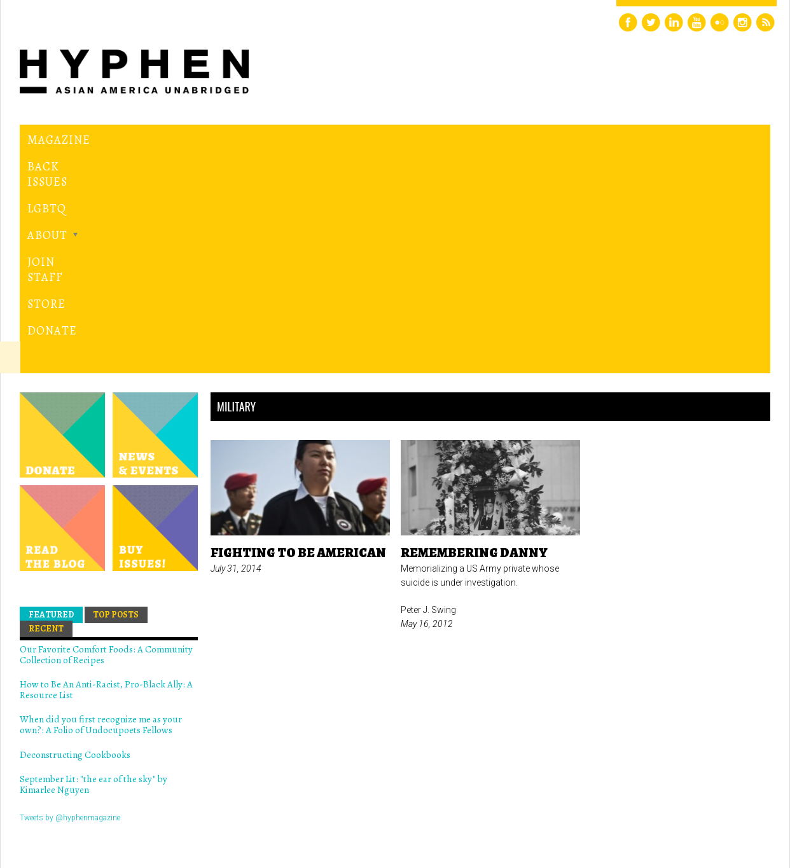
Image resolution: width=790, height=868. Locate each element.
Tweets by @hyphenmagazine (70, 600)
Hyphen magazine (79, 804)
